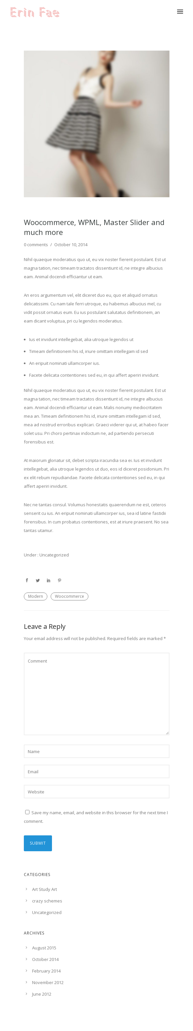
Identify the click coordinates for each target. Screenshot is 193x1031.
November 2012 (48, 982)
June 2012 (41, 994)
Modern (35, 596)
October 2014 (45, 959)
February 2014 (46, 971)
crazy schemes (47, 901)
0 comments (36, 245)
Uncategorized (53, 555)
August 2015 (44, 948)
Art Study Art (44, 889)
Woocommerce (69, 596)
